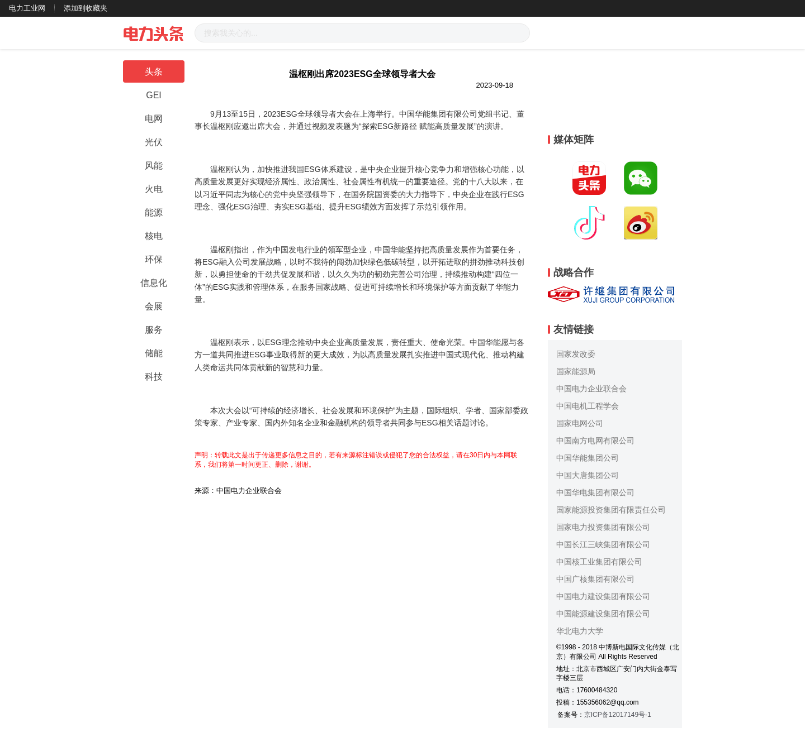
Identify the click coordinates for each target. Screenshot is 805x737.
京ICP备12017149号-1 (617, 715)
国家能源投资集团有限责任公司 (611, 509)
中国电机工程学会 (587, 405)
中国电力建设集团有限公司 (603, 596)
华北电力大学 (579, 630)
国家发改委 (575, 354)
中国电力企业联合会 (591, 388)
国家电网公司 (579, 423)
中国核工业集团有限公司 (599, 561)
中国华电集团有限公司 (595, 492)
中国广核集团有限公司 (595, 579)
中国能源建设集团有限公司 (603, 613)
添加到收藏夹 (85, 8)
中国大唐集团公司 (587, 475)
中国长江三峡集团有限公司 (603, 544)
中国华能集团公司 (587, 457)
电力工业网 (27, 8)
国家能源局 (575, 371)
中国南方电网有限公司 (595, 440)
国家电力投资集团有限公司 (603, 527)
